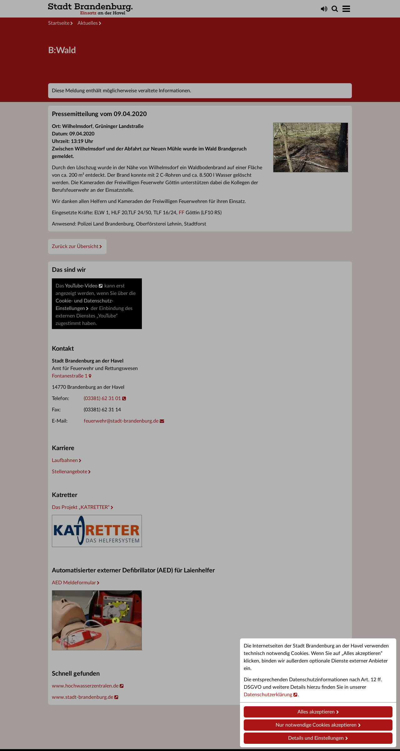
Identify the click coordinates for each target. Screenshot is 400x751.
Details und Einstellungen (316, 738)
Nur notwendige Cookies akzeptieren (316, 725)
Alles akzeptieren (316, 711)
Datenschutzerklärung (268, 694)
